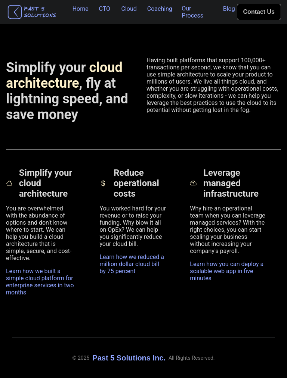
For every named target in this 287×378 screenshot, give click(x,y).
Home (80, 8)
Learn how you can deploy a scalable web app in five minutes (226, 271)
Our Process (192, 12)
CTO (105, 8)
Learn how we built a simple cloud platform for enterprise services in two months (40, 282)
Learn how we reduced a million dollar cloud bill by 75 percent (131, 264)
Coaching (159, 8)
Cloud (129, 8)
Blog (229, 8)
